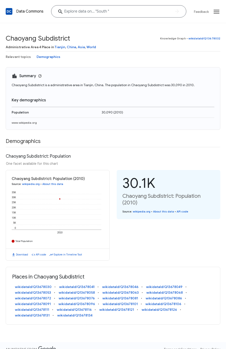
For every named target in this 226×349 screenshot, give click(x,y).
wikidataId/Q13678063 (120, 292)
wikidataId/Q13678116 (74, 309)
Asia (81, 47)
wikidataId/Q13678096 (76, 304)
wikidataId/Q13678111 (32, 309)
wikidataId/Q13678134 (74, 315)
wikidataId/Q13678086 (164, 298)
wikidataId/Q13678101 (120, 304)
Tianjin (60, 47)
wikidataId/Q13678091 (33, 304)
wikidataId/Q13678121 (116, 309)
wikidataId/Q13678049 (164, 287)
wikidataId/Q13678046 (120, 287)
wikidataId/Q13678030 (33, 287)
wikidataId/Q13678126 (159, 309)
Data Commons (29, 11)
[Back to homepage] (9, 11)
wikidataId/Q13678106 (163, 304)
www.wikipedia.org (24, 122)
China (71, 47)
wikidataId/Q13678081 (120, 298)
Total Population (24, 241)
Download (22, 254)
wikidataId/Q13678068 (164, 292)
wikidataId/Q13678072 (33, 298)
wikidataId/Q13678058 (77, 292)
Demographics (48, 57)
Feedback (201, 11)
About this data (52, 184)
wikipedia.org (31, 184)
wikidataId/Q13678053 (33, 292)
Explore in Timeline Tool (68, 254)
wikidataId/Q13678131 (32, 315)
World (91, 47)
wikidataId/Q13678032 (204, 38)
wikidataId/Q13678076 (77, 298)
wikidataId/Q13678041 (77, 287)
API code (41, 254)
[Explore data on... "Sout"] (118, 11)
